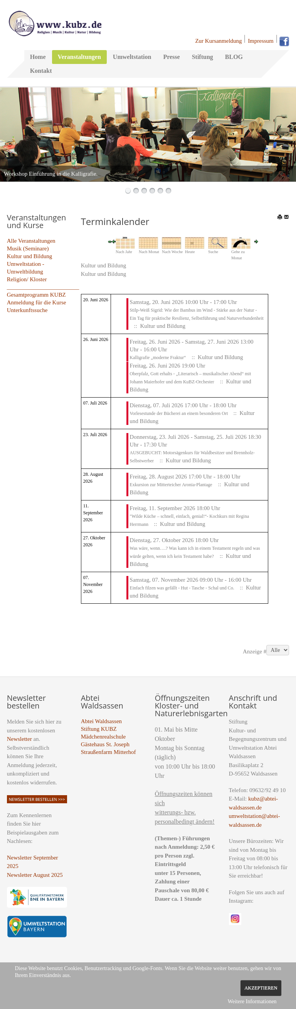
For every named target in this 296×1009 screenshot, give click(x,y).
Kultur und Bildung (29, 256)
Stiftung (202, 57)
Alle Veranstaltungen (31, 241)
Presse (171, 57)
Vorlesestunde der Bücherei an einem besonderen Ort (179, 413)
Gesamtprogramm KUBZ (36, 295)
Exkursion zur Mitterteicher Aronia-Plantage (171, 484)
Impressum (261, 41)
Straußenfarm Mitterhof (108, 752)
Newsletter (19, 739)
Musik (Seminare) (28, 248)
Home (38, 57)
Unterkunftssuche (27, 310)
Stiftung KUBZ (99, 729)
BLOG (234, 57)
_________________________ (43, 287)
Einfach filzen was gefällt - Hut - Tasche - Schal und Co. (182, 588)
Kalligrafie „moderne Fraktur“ (158, 357)
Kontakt (41, 70)
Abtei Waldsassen (101, 721)
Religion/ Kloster (27, 279)
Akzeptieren (260, 988)
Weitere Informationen (252, 1001)
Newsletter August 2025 (35, 875)
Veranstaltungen (79, 57)
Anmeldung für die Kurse (36, 302)
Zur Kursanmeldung (218, 41)
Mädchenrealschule (103, 737)
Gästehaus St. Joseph (105, 744)
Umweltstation (132, 57)
